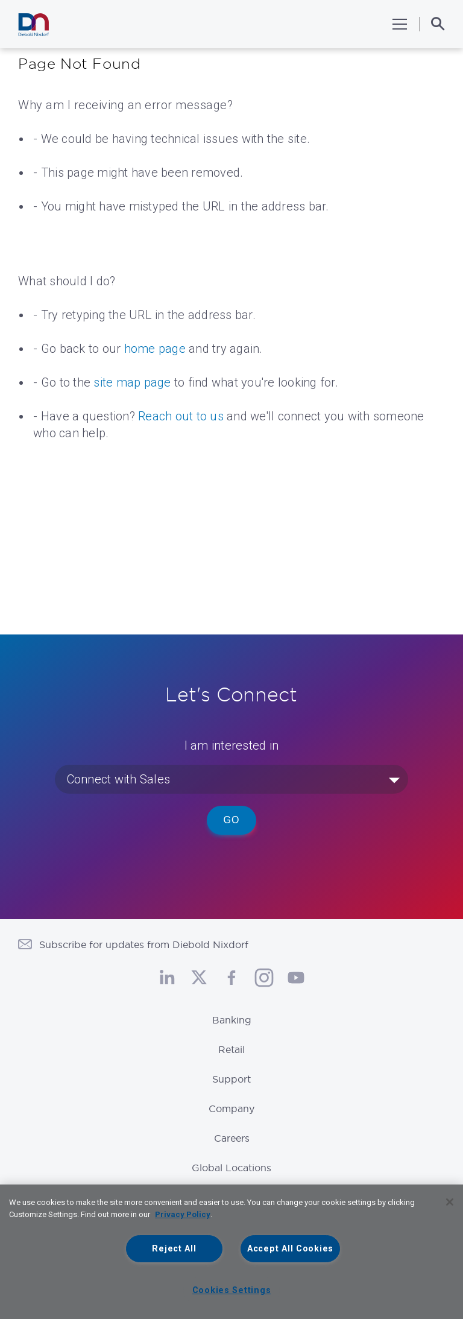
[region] (231, 1252)
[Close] (449, 1202)
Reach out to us (181, 416)
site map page (132, 382)
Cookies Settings (231, 1290)
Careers (232, 1138)
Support (231, 1079)
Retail (231, 1049)
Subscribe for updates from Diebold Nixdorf (143, 944)
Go (232, 820)
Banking (231, 1020)
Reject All (174, 1249)
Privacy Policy (182, 1214)
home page (155, 348)
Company (231, 1108)
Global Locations (231, 1168)
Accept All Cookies (290, 1249)
